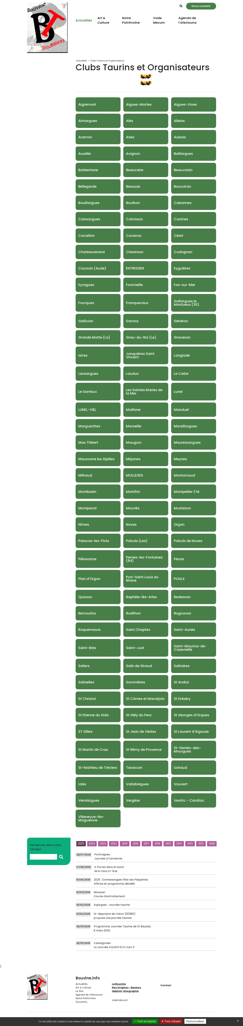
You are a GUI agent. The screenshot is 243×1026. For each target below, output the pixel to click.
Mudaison (182, 508)
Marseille (133, 426)
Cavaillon (86, 235)
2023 (103, 843)
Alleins (179, 120)
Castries (181, 219)
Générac (181, 321)
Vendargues (88, 800)
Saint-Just (135, 647)
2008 (212, 843)
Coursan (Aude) (92, 268)
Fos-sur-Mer (184, 284)
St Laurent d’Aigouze (191, 731)
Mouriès (132, 508)
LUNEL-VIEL (87, 409)
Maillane (133, 409)
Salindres (182, 665)
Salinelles (86, 682)
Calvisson (134, 219)
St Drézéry (182, 698)
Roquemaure (89, 629)
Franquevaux (137, 302)
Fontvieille (134, 284)
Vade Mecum (159, 20)
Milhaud (85, 475)
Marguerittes (89, 426)
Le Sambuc (87, 391)
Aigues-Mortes (139, 104)
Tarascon (134, 767)
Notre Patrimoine (131, 20)
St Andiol (181, 682)
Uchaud (180, 767)
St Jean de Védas (141, 731)
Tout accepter (145, 1021)
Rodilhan (133, 613)
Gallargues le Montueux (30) (186, 303)
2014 (179, 843)
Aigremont (87, 104)
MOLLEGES (134, 475)
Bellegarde (87, 186)
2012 (201, 843)
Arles (130, 137)
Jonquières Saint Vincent (140, 355)
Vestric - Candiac (189, 800)
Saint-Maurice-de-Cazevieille (190, 648)
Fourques (86, 302)
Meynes (180, 459)
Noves (131, 524)
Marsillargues (185, 426)
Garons (132, 321)
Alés (129, 120)
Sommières (135, 682)
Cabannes (183, 202)
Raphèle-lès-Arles (141, 597)
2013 (190, 843)
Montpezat (87, 508)
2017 (146, 843)
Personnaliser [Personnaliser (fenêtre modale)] (195, 1021)
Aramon (85, 137)
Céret (178, 235)
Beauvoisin (183, 170)
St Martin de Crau (93, 749)
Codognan (183, 252)
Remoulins (87, 613)
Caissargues (89, 219)
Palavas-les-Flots (93, 540)
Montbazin (87, 491)
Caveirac (134, 235)
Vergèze (133, 800)
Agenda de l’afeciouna (187, 20)
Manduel (181, 409)
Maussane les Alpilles (96, 459)
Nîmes (83, 524)
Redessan (182, 597)
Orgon (179, 524)
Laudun (132, 373)
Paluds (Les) (136, 540)
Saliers (84, 665)
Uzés (82, 784)
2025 (81, 843)
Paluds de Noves (188, 540)
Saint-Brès (87, 647)
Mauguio (133, 442)
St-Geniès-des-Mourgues (187, 749)
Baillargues (183, 153)
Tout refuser (171, 1021)
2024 (92, 843)
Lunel (178, 391)
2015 (168, 843)
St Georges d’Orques (191, 715)
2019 (124, 843)
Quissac (85, 597)
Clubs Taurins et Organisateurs (107, 60)
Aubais (180, 137)
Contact (165, 985)
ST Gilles (85, 731)
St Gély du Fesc (139, 715)
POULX (179, 578)
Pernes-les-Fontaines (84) (144, 559)
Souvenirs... (82, 1002)
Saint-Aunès (184, 629)
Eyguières (182, 268)
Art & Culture (103, 20)
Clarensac (135, 252)
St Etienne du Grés (93, 715)
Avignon (133, 153)
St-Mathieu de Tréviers (97, 767)
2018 (135, 843)
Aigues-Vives (185, 104)
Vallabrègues (137, 784)
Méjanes (133, 459)
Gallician (85, 321)
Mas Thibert (88, 442)
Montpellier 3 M (186, 491)
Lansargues (88, 373)
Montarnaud (184, 475)
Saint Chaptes (138, 629)
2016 (157, 843)
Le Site (79, 991)
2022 (114, 843)
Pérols (179, 559)
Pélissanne (87, 559)
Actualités (84, 20)
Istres (83, 355)
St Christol (87, 698)
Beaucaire (134, 170)
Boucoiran (182, 186)
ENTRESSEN (135, 268)
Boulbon (133, 202)
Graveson (182, 337)
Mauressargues (187, 442)
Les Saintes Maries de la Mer (144, 392)
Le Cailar (181, 373)
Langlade (182, 355)
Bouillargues (88, 202)
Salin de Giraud (139, 665)
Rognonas (182, 613)
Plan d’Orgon (89, 578)
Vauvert (180, 784)
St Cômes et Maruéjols (145, 698)
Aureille (84, 153)
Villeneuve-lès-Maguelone (91, 818)
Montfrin (133, 491)
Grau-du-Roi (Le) (141, 337)
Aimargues (87, 120)
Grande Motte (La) (94, 337)
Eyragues (86, 284)
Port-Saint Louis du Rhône (142, 579)
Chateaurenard (91, 252)
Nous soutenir (201, 6)
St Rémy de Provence (144, 749)
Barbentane (88, 170)
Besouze (133, 186)
